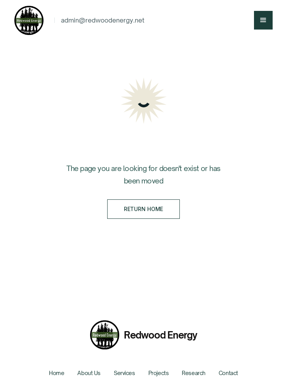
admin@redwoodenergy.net (102, 20)
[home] (31, 20)
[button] (263, 20)
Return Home (143, 209)
